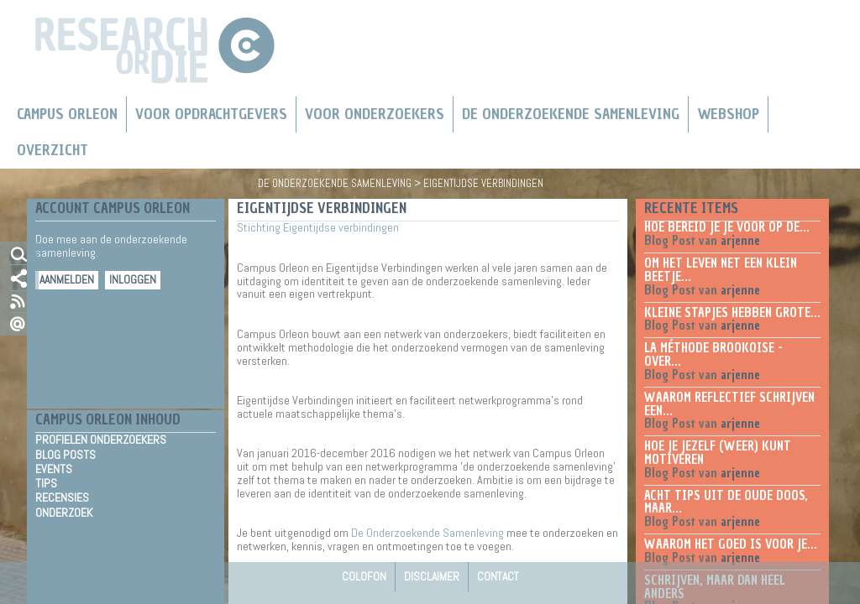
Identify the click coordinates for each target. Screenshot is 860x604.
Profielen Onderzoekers (100, 439)
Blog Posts (65, 454)
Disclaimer (431, 576)
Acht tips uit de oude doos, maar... (726, 502)
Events (53, 468)
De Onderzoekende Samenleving (570, 114)
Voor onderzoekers (374, 114)
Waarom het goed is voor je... (730, 544)
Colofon (364, 576)
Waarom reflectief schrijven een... (729, 404)
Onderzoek (63, 512)
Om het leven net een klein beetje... (720, 270)
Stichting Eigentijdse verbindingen (318, 227)
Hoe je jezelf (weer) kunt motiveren (717, 453)
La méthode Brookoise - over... (713, 355)
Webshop (728, 114)
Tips (46, 483)
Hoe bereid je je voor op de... (727, 227)
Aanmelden (66, 280)
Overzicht (52, 150)
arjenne (740, 240)
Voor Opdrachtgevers (211, 114)
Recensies (62, 497)
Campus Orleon (67, 114)
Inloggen (132, 280)
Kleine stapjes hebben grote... (732, 313)
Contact (498, 576)
